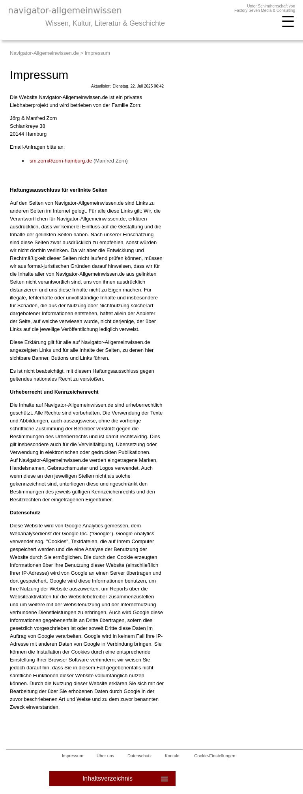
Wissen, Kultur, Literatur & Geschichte (105, 23)
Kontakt (172, 755)
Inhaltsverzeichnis (126, 778)
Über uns (105, 755)
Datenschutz (139, 755)
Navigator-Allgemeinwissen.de (44, 53)
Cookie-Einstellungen (214, 755)
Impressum (72, 755)
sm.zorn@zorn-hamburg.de (61, 161)
